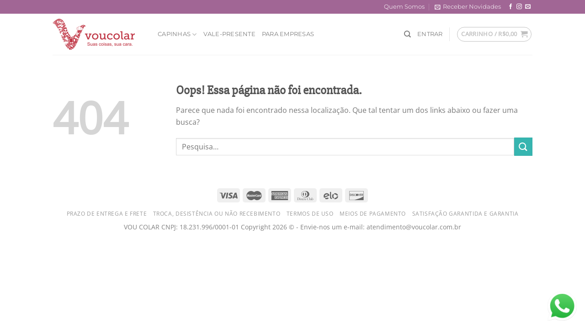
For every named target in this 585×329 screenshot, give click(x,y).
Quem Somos (404, 6)
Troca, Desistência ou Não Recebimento (217, 214)
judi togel (16, 253)
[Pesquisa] (407, 34)
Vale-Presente (229, 34)
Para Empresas (288, 34)
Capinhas (177, 34)
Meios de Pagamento (373, 214)
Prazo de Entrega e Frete (107, 214)
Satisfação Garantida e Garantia (465, 214)
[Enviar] (523, 146)
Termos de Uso (310, 214)
